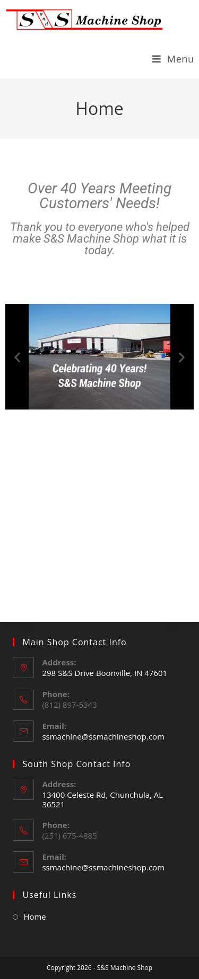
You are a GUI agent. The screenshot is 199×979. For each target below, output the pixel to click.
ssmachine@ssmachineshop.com (103, 736)
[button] (17, 356)
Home (34, 916)
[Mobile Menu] (173, 58)
